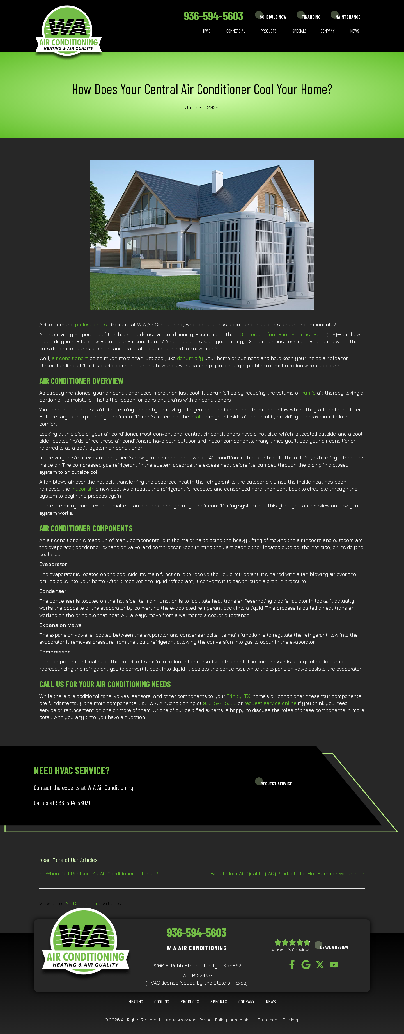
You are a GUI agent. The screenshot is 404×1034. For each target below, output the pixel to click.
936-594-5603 (213, 15)
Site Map (291, 1019)
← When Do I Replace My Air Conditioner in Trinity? (98, 873)
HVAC (207, 30)
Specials (299, 30)
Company (328, 30)
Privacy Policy (213, 1019)
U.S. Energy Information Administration (280, 334)
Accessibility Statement (255, 1019)
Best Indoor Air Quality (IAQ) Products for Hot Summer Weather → (287, 873)
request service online (270, 703)
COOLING (161, 1001)
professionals (91, 324)
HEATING (135, 1001)
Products (269, 30)
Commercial (235, 30)
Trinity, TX (238, 696)
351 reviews (299, 949)
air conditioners (70, 358)
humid (308, 393)
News (354, 30)
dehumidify (190, 358)
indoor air (82, 489)
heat (195, 417)
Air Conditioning (83, 903)
